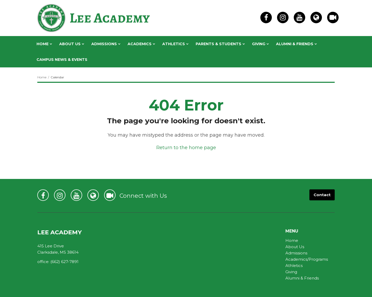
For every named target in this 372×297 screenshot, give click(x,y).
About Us (294, 246)
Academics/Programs (306, 259)
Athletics (294, 265)
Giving (291, 271)
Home (41, 77)
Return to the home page (186, 147)
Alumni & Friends (302, 278)
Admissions (296, 253)
